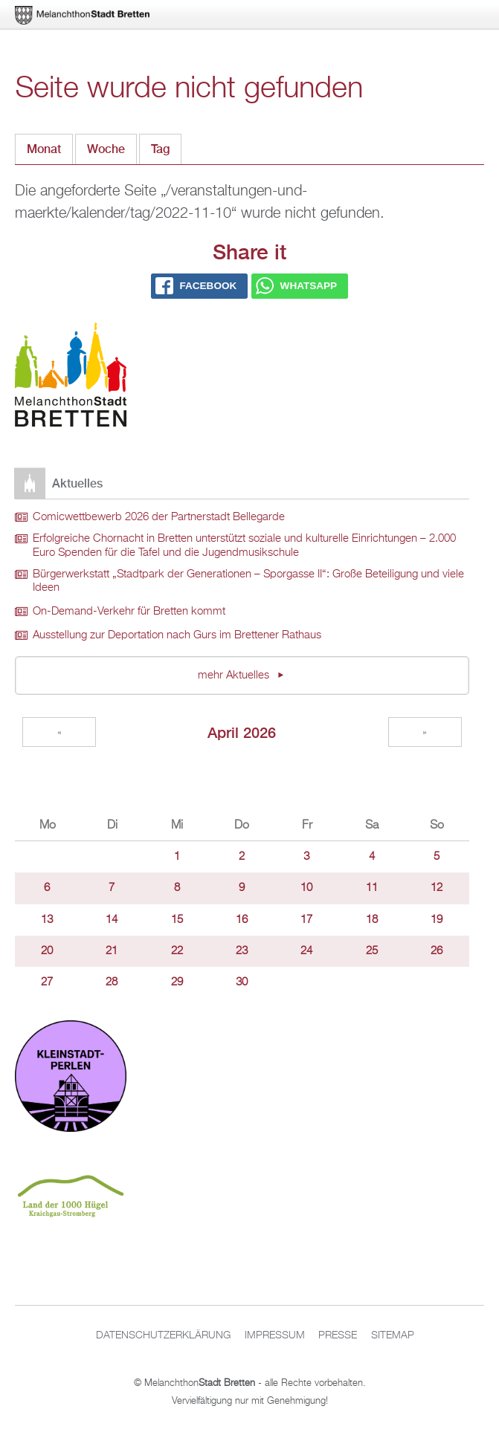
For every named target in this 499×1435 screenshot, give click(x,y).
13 (47, 920)
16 (242, 920)
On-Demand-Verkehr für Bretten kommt (129, 611)
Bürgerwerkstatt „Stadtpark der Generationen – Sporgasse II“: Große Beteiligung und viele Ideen (248, 581)
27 (47, 982)
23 (242, 951)
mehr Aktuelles (235, 675)
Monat (44, 149)
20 (47, 951)
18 (372, 920)
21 (111, 951)
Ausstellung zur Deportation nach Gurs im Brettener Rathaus (177, 635)
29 (177, 982)
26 (436, 951)
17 (306, 920)
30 (242, 982)
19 (436, 920)
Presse (337, 1335)
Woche (106, 149)
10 (306, 888)
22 (177, 951)
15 (177, 920)
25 (372, 951)
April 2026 (241, 732)
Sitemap (392, 1335)
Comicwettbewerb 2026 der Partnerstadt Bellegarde (159, 517)
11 (372, 888)
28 (111, 982)
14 (111, 920)
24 (306, 951)
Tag (166, 145)
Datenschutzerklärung (163, 1335)
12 (436, 888)
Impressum (275, 1335)
